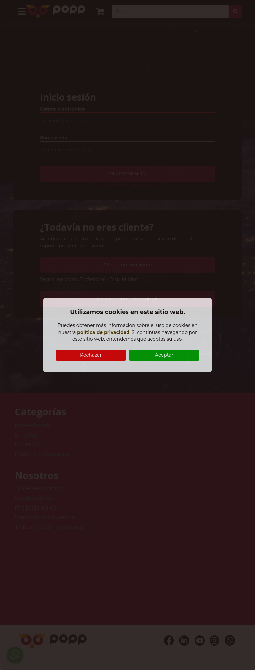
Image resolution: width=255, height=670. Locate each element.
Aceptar (164, 355)
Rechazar (91, 355)
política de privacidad (103, 332)
